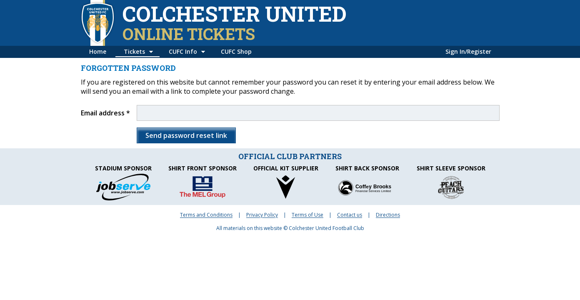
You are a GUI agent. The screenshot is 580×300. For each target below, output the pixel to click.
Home (97, 51)
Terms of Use (307, 214)
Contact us (349, 214)
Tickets (134, 51)
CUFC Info (183, 51)
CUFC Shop (236, 51)
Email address (103, 113)
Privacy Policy (262, 214)
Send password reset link (186, 135)
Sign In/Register (468, 51)
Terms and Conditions (206, 214)
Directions (388, 214)
